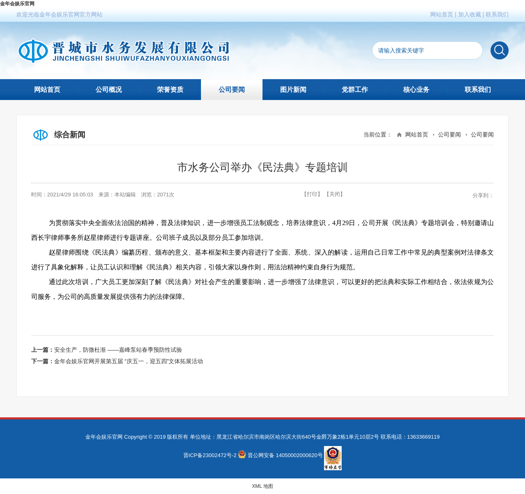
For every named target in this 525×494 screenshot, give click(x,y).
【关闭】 (334, 194)
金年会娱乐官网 (17, 4)
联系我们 (497, 14)
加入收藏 (469, 14)
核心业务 (416, 89)
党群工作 (355, 89)
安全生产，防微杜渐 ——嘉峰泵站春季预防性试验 (118, 349)
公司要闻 (232, 89)
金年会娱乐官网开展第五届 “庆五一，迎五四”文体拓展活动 (128, 361)
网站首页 (441, 14)
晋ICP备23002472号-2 (210, 455)
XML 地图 (262, 486)
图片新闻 (293, 89)
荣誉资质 (170, 89)
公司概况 (109, 89)
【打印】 (312, 194)
